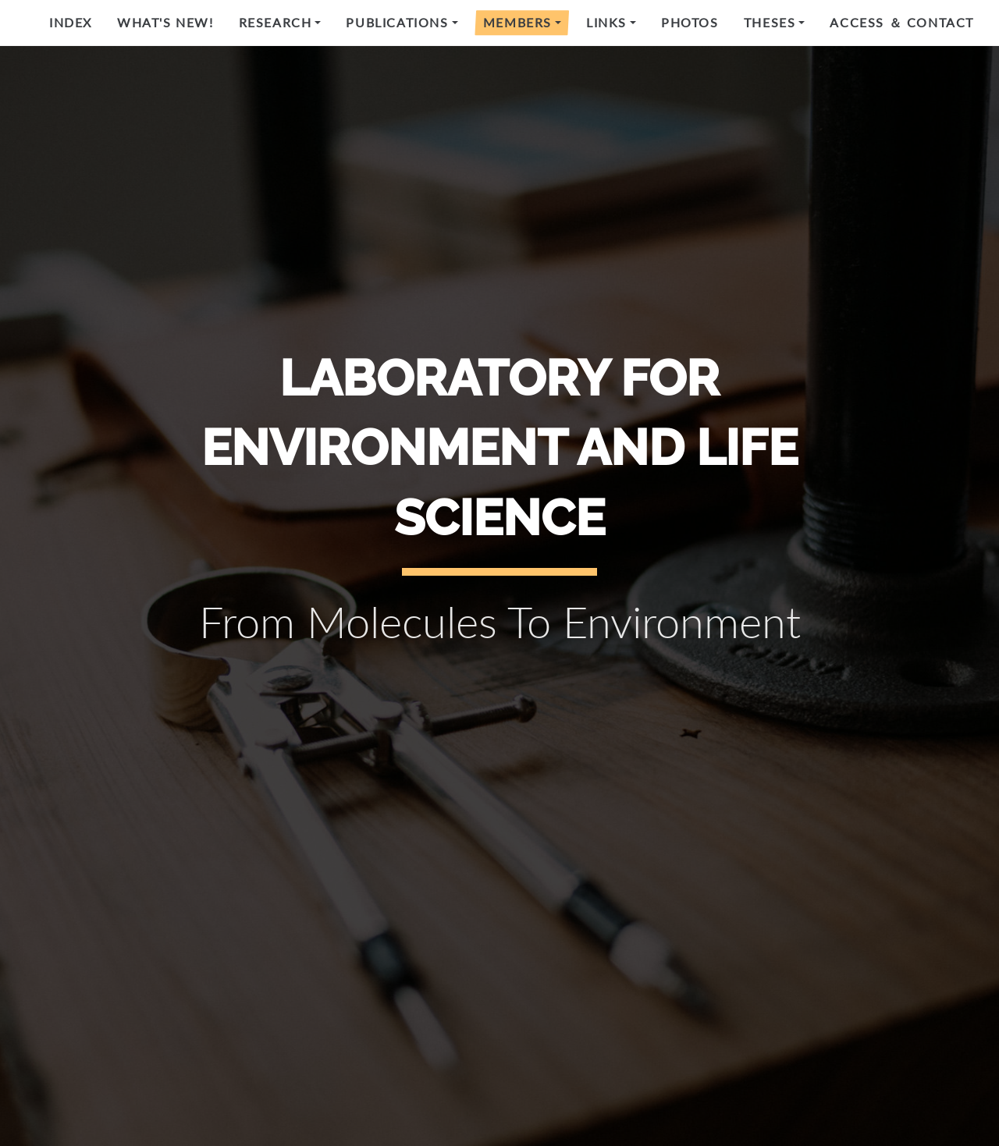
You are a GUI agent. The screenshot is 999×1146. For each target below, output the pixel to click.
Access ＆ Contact (902, 22)
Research (275, 22)
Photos (690, 22)
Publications (397, 22)
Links (606, 22)
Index (70, 22)
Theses (770, 22)
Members (517, 22)
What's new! (165, 22)
